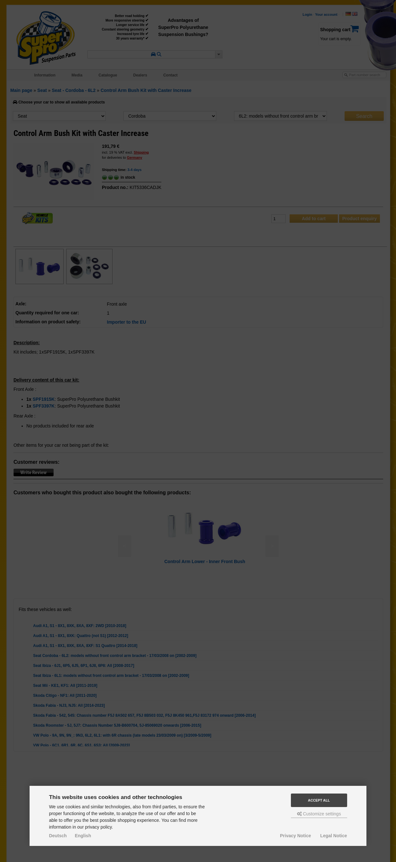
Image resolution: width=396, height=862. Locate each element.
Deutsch (58, 835)
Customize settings (319, 813)
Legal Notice (333, 835)
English (83, 835)
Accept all (319, 800)
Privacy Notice (295, 835)
